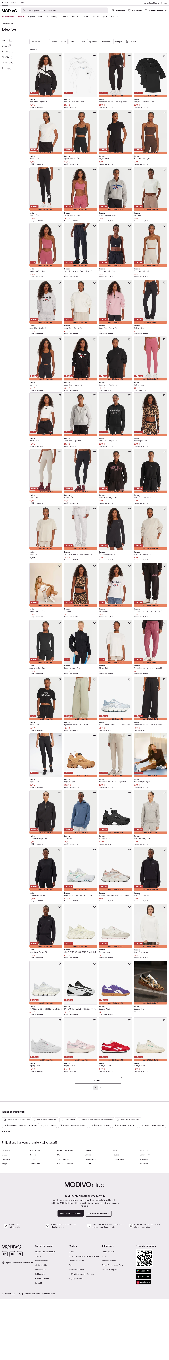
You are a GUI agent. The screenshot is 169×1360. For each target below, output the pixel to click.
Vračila (38, 1256)
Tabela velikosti (108, 1252)
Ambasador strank (76, 1269)
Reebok (33, 1155)
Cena (72, 41)
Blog (70, 1265)
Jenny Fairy (145, 1155)
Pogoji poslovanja (76, 1278)
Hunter (32, 1159)
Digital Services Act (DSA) (112, 1265)
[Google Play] (143, 1271)
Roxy (115, 1150)
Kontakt (38, 1283)
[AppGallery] (143, 1282)
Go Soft (88, 1163)
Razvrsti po (37, 41)
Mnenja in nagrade (109, 1269)
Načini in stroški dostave (45, 1252)
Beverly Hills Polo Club (66, 1150)
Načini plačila (40, 1269)
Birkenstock (90, 1150)
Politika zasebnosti (48, 1294)
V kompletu (106, 41)
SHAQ (4, 1155)
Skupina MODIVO (76, 1260)
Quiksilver (6, 1150)
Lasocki (88, 1155)
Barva (63, 41)
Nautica (116, 1155)
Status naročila (41, 1260)
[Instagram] (5, 1254)
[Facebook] (20, 1254)
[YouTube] (12, 1254)
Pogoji (21, 1294)
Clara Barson (35, 1163)
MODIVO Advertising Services (81, 1274)
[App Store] (143, 1276)
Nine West (6, 1159)
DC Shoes (61, 1155)
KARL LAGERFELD (65, 1163)
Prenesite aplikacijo (151, 3)
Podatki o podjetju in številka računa (84, 1256)
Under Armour (119, 1159)
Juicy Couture (63, 1159)
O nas (71, 1252)
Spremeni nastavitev (32, 1294)
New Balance (90, 1159)
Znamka (81, 41)
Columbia (144, 1159)
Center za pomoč (42, 1278)
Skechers (144, 1163)
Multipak (118, 41)
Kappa (4, 1163)
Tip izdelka (93, 41)
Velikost (54, 41)
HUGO (115, 1163)
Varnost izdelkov (109, 1260)
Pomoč (164, 3)
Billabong (144, 1150)
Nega (104, 1256)
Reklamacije (40, 1274)
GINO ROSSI (35, 1150)
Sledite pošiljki (41, 1265)
